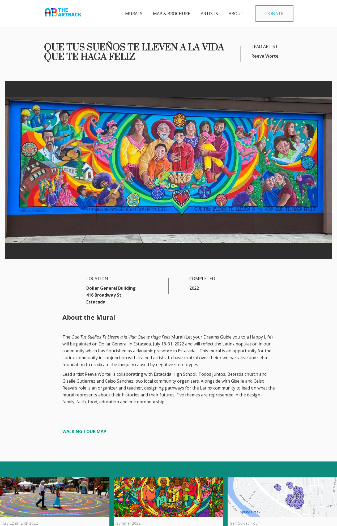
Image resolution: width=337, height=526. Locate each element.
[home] (63, 11)
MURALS (133, 13)
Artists (209, 13)
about (236, 13)
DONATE (274, 13)
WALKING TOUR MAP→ (86, 431)
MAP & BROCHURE (171, 13)
